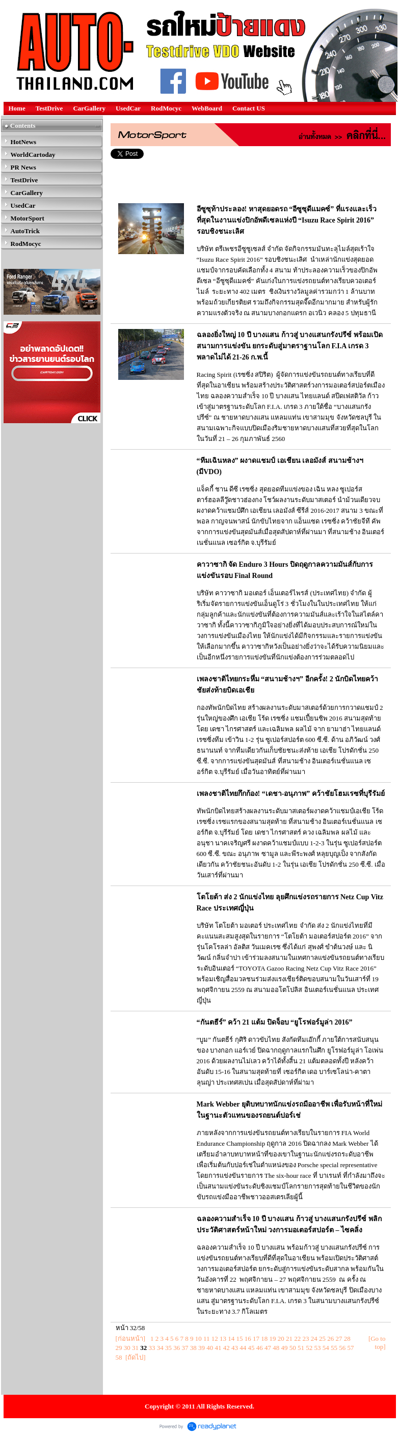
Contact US (248, 108)
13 (223, 1338)
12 (214, 1338)
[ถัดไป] (135, 1357)
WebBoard (207, 108)
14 (231, 1338)
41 (218, 1347)
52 (309, 1347)
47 (267, 1347)
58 (119, 1357)
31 (135, 1347)
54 (326, 1347)
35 (168, 1347)
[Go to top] (377, 1342)
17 (256, 1338)
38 (193, 1347)
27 (338, 1338)
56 (342, 1347)
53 (317, 1347)
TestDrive (49, 108)
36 (176, 1347)
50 (292, 1347)
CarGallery (89, 108)
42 (226, 1347)
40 (209, 1347)
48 (276, 1347)
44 (243, 1347)
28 (347, 1338)
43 (234, 1347)
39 (201, 1347)
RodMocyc (166, 108)
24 (314, 1338)
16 (248, 1338)
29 (119, 1347)
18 (264, 1338)
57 (351, 1347)
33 (152, 1347)
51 (301, 1347)
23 (305, 1338)
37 (185, 1347)
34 (160, 1347)
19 (272, 1338)
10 (198, 1338)
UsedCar (128, 108)
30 (127, 1347)
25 (322, 1338)
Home (17, 108)
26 (330, 1338)
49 (284, 1347)
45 (251, 1347)
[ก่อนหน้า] (131, 1338)
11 (206, 1338)
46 (259, 1347)
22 (297, 1338)
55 (334, 1347)
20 (281, 1338)
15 (239, 1338)
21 (289, 1338)
